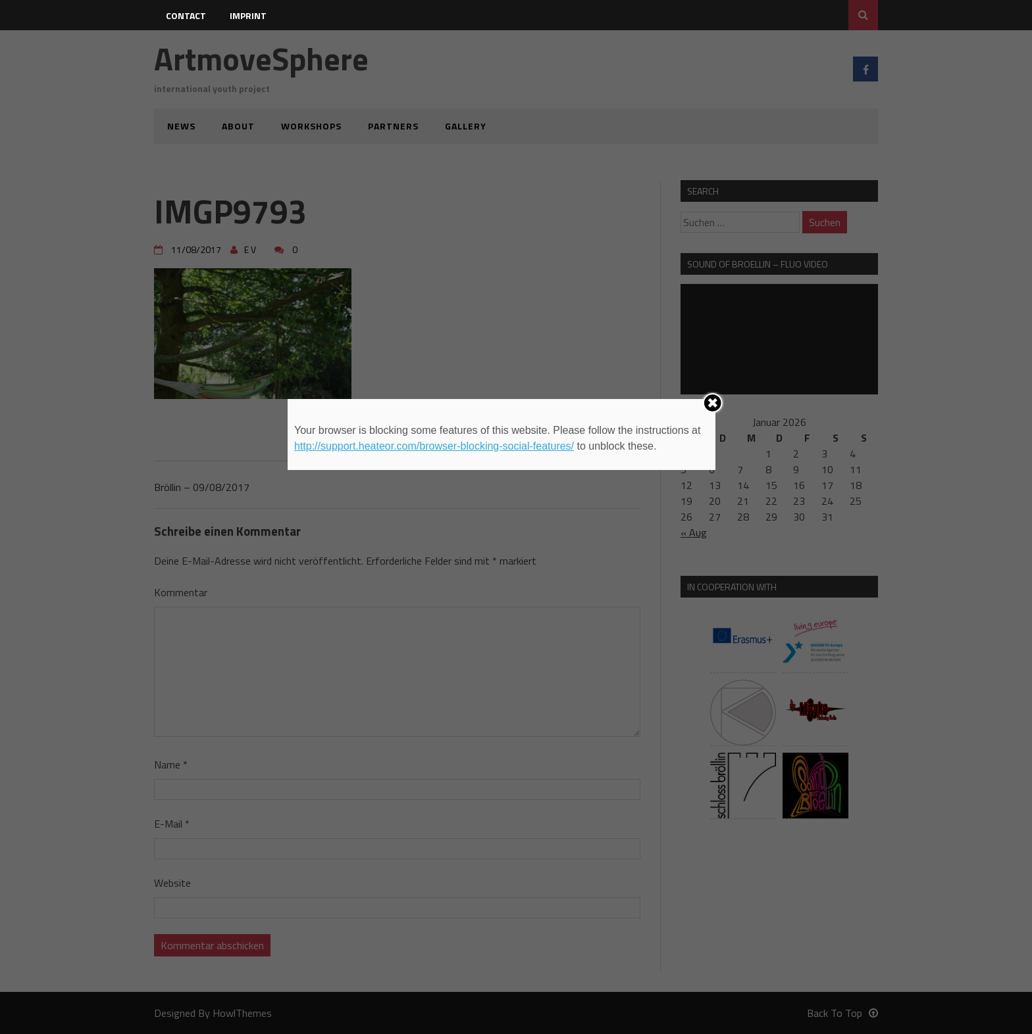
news (181, 126)
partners (393, 126)
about (238, 126)
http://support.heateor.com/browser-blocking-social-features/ (434, 446)
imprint (248, 15)
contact (186, 15)
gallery (465, 126)
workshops (311, 126)
